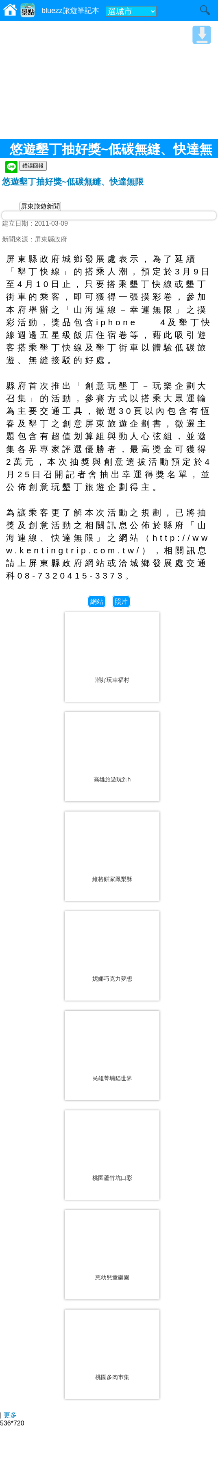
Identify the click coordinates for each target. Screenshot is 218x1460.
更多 (10, 1415)
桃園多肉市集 (112, 1377)
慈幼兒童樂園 (112, 1277)
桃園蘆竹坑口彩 (112, 1178)
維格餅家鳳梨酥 (112, 879)
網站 (96, 601)
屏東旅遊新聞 (40, 206)
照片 (121, 601)
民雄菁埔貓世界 (112, 1078)
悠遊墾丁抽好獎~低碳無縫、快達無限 (73, 181)
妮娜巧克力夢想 (112, 978)
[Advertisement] (109, 80)
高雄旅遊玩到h (112, 779)
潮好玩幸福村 (112, 680)
